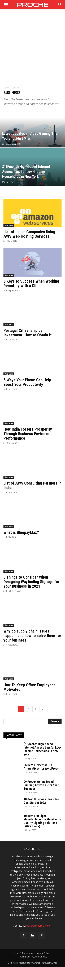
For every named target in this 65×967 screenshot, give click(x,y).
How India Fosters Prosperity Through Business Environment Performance (29, 434)
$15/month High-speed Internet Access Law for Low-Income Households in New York (42, 749)
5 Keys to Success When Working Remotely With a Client (31, 283)
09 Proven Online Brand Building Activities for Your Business (41, 785)
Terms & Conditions (23, 953)
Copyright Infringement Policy (32, 956)
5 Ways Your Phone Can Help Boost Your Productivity (27, 382)
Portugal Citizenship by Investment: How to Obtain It (27, 332)
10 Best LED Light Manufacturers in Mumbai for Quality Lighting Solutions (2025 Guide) (42, 821)
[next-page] (42, 709)
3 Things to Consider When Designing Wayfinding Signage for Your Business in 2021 (31, 582)
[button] (60, 4)
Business (9, 225)
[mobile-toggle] (5, 4)
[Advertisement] (32, 49)
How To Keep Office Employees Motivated (29, 687)
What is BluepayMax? (21, 532)
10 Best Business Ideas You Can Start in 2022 (41, 800)
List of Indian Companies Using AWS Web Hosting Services (29, 234)
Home (6, 87)
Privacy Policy (42, 953)
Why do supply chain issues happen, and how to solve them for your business (32, 636)
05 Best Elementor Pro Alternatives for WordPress (41, 766)
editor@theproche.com (39, 925)
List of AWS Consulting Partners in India (32, 485)
